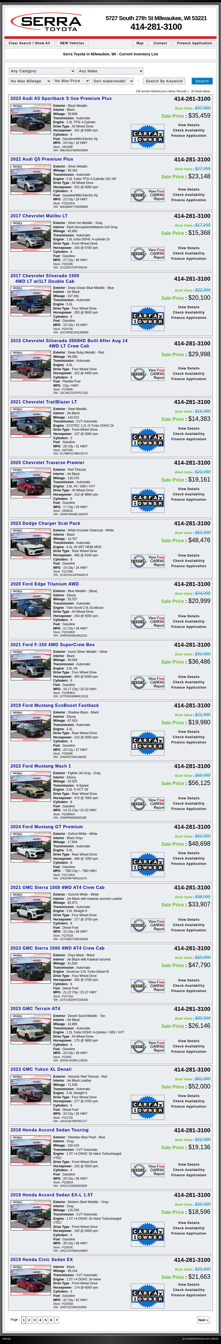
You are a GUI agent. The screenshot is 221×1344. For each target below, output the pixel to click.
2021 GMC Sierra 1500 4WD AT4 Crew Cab (58, 887)
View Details (189, 125)
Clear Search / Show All (29, 43)
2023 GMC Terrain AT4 (35, 1008)
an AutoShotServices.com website (201, 1338)
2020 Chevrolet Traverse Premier (48, 462)
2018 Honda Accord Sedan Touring (50, 1130)
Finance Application (194, 43)
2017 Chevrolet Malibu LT (39, 216)
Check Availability (189, 130)
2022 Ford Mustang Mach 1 (41, 766)
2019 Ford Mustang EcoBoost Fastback (55, 705)
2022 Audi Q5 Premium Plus (42, 159)
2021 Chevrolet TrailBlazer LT (44, 402)
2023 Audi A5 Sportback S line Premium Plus (61, 98)
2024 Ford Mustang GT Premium (47, 827)
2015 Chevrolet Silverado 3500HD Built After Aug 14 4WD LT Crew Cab (69, 343)
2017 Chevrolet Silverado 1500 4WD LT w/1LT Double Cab (45, 279)
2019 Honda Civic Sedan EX (42, 1259)
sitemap (6, 1338)
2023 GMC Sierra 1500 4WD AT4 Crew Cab (58, 948)
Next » (203, 1320)
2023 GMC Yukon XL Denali (41, 1069)
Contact (160, 43)
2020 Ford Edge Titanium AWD (45, 584)
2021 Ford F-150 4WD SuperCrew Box (53, 644)
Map (140, 43)
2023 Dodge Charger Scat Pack (46, 523)
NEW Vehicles (72, 43)
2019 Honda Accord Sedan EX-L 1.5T (52, 1195)
